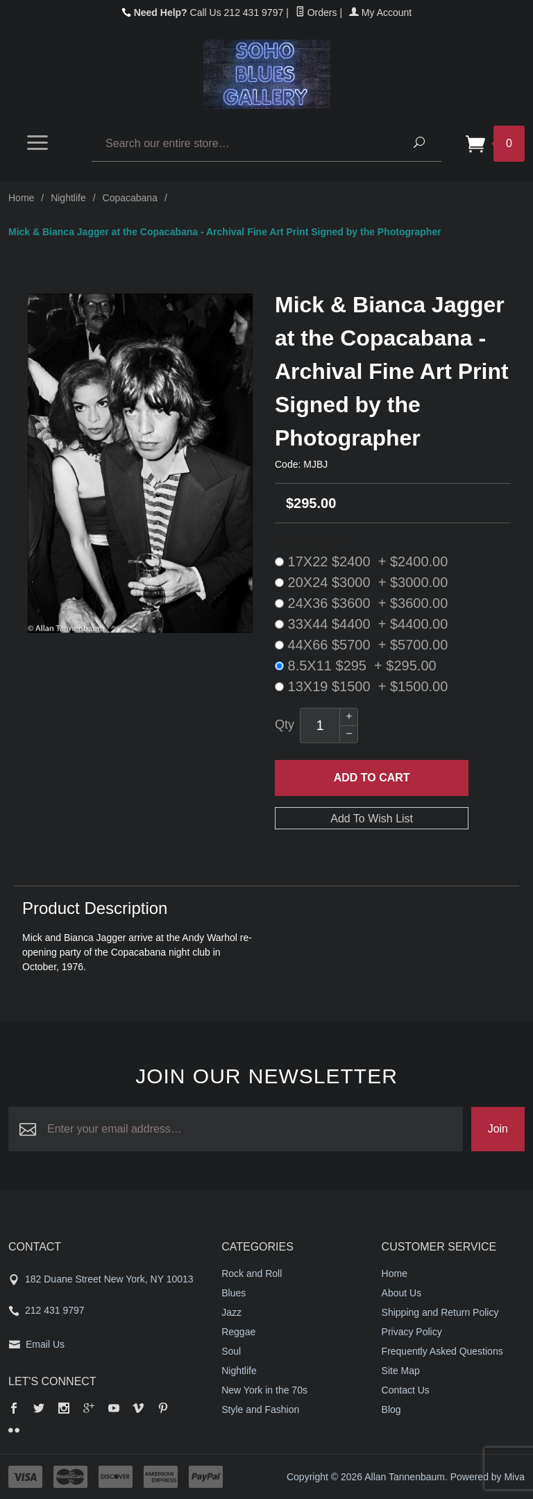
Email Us (45, 1344)
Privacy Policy (412, 1331)
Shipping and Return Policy (440, 1312)
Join (498, 1129)
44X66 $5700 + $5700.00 (361, 644)
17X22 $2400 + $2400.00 (361, 561)
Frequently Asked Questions (442, 1351)
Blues (233, 1292)
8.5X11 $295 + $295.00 (356, 665)
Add (372, 778)
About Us (402, 1292)
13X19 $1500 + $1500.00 (361, 686)
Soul (231, 1351)
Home (21, 197)
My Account (380, 12)
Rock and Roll (251, 1273)
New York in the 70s (264, 1390)
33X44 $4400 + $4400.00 (361, 624)
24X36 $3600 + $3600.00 (361, 603)
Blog (391, 1409)
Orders (316, 12)
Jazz (231, 1312)
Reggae (238, 1331)
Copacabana (130, 197)
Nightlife (68, 197)
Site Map (401, 1370)
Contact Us (406, 1390)
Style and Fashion (260, 1409)
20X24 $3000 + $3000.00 (361, 582)
